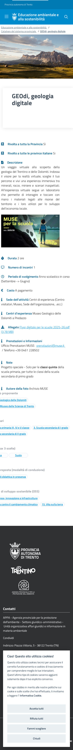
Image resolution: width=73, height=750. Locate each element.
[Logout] (71, 741)
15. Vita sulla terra (52, 504)
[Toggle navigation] (6, 16)
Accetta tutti (36, 708)
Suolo (18, 455)
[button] (66, 17)
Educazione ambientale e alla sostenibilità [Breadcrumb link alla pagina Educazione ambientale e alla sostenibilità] (24, 27)
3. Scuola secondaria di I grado (51, 428)
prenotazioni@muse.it (50, 345)
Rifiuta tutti (36, 718)
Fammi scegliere (36, 728)
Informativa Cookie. (31, 695)
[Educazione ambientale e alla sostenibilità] (14, 17)
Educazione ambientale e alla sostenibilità (38, 17)
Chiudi (36, 738)
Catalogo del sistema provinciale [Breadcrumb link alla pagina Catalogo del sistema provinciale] (19, 31)
